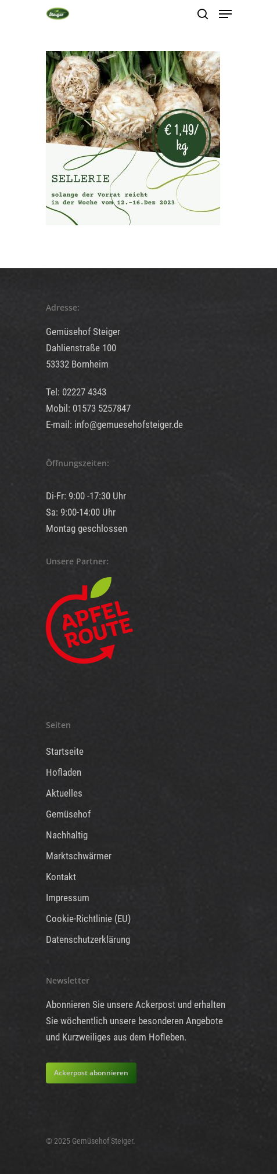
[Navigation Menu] (225, 14)
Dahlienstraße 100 (81, 348)
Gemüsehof (68, 814)
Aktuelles (64, 793)
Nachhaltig (67, 835)
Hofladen (63, 772)
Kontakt (61, 877)
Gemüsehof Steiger (83, 331)
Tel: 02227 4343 (76, 392)
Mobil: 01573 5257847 (88, 408)
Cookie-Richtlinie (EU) (88, 918)
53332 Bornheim (77, 364)
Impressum (67, 897)
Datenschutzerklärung (88, 939)
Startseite (65, 751)
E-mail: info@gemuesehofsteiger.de (114, 424)
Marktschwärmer (78, 856)
